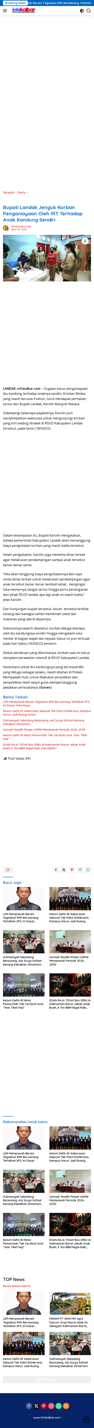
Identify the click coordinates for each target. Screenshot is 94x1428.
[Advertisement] (47, 52)
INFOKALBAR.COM (21, 226)
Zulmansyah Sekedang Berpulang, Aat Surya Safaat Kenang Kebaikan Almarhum (43, 722)
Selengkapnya (47, 1379)
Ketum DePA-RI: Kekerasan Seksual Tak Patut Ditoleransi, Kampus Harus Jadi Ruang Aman (47, 712)
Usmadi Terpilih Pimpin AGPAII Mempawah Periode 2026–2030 (44, 729)
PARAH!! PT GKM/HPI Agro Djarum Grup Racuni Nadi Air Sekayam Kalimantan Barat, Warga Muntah (68, 1322)
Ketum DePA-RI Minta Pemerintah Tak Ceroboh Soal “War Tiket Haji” (45, 737)
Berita (7, 201)
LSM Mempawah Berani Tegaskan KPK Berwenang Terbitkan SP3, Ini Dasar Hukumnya (46, 703)
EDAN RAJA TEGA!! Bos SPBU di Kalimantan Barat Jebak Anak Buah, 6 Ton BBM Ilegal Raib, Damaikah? (44, 746)
